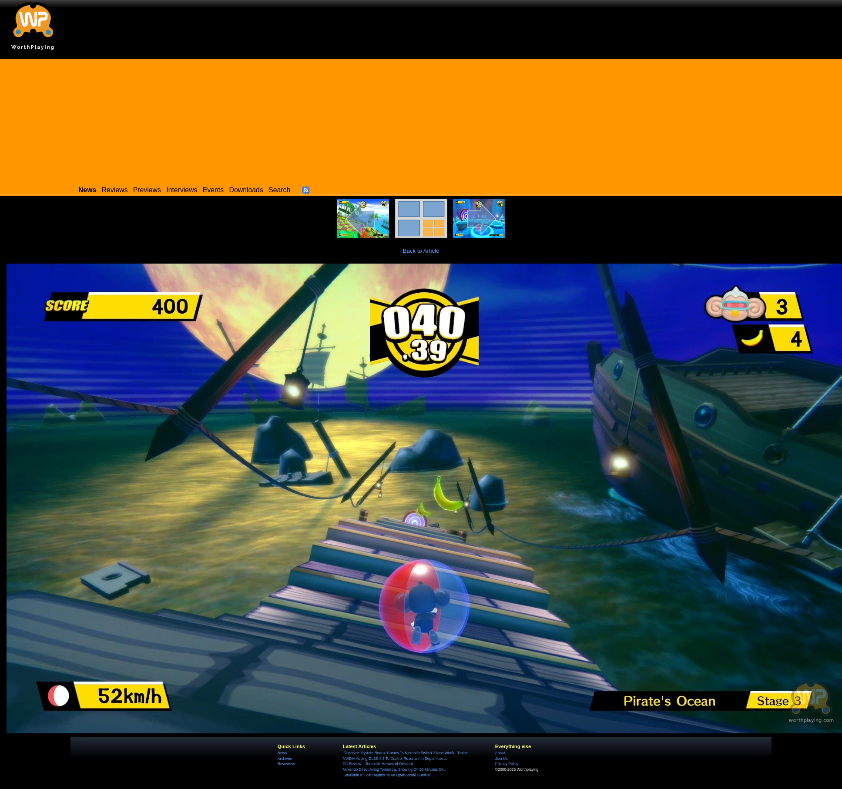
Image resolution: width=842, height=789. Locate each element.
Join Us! (502, 758)
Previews (147, 190)
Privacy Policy (506, 764)
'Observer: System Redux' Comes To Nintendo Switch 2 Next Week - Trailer (405, 753)
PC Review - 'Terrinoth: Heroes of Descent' (378, 764)
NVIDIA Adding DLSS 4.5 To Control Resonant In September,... (395, 758)
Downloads (246, 190)
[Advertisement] (421, 120)
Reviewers (286, 764)
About (500, 753)
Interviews (181, 190)
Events (213, 190)
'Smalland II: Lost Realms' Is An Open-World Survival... (388, 775)
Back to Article (421, 250)
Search (279, 190)
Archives (285, 758)
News (282, 753)
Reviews (115, 190)
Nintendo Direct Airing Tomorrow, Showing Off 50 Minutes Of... (394, 769)
